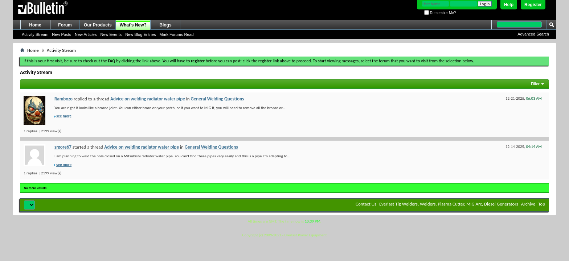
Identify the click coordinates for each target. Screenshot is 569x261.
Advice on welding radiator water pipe (147, 99)
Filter (535, 84)
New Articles (86, 34)
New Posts (61, 34)
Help (508, 4)
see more (63, 116)
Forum (64, 25)
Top (541, 204)
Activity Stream (35, 34)
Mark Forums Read (177, 34)
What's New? (133, 25)
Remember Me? (440, 13)
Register (533, 4)
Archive (528, 204)
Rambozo (63, 99)
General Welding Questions (217, 99)
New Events (111, 34)
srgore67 (62, 147)
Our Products (98, 25)
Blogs (165, 25)
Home (35, 25)
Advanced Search (533, 34)
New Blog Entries (140, 34)
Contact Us (366, 204)
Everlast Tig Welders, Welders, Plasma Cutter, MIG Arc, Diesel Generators (448, 204)
